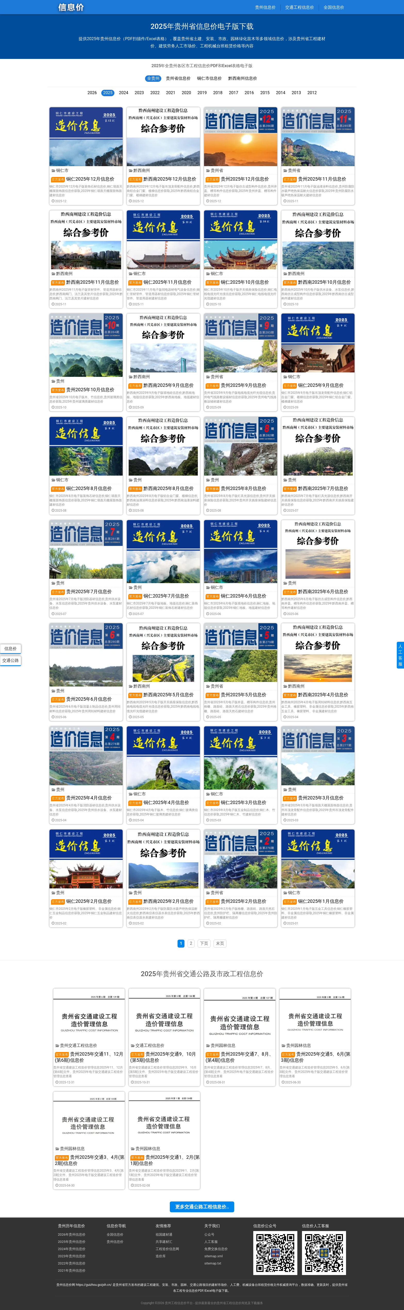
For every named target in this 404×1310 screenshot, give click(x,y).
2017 (233, 92)
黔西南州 (139, 170)
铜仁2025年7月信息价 (158, 596)
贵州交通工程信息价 (76, 1045)
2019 (202, 92)
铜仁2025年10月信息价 (237, 282)
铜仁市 (60, 170)
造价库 (161, 1256)
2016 (249, 92)
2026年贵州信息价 (72, 1234)
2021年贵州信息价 (72, 1270)
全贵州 (153, 78)
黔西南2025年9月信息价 (161, 385)
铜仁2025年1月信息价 (313, 901)
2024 (123, 92)
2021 (170, 92)
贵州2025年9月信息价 (236, 385)
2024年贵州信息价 (72, 1249)
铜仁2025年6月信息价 (236, 596)
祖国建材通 (164, 1234)
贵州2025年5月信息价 (236, 694)
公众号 (209, 1234)
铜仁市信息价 (209, 78)
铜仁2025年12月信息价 (82, 179)
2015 (265, 92)
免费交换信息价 (216, 1249)
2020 (186, 92)
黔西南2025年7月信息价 (315, 488)
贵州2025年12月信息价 (237, 179)
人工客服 (211, 1242)
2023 (139, 92)
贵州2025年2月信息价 (236, 901)
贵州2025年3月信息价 (313, 797)
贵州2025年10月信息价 (82, 389)
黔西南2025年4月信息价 (315, 694)
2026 (92, 92)
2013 (296, 92)
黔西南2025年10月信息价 (317, 282)
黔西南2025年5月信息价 (161, 694)
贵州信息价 (265, 7)
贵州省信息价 (178, 78)
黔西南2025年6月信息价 (315, 591)
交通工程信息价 (299, 7)
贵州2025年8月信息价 (236, 488)
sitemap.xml (213, 1256)
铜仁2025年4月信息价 (158, 802)
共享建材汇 (164, 1242)
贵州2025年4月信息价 (81, 797)
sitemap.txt (212, 1263)
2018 (217, 92)
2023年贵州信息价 (72, 1256)
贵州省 (214, 170)
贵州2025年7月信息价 (81, 591)
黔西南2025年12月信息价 (162, 179)
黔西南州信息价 (242, 78)
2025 (108, 92)
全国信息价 (334, 7)
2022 (155, 92)
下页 (204, 943)
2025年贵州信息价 (72, 1242)
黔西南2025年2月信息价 (161, 901)
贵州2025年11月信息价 (314, 179)
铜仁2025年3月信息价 (236, 802)
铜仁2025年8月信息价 (81, 488)
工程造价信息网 (167, 1249)
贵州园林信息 (220, 1045)
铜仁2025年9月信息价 (313, 385)
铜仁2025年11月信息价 (160, 282)
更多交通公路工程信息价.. (202, 1206)
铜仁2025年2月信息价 (81, 901)
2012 (312, 92)
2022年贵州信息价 (72, 1263)
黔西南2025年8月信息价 (161, 488)
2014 (280, 92)
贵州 (58, 381)
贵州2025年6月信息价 (81, 699)
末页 (220, 943)
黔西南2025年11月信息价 (85, 282)
